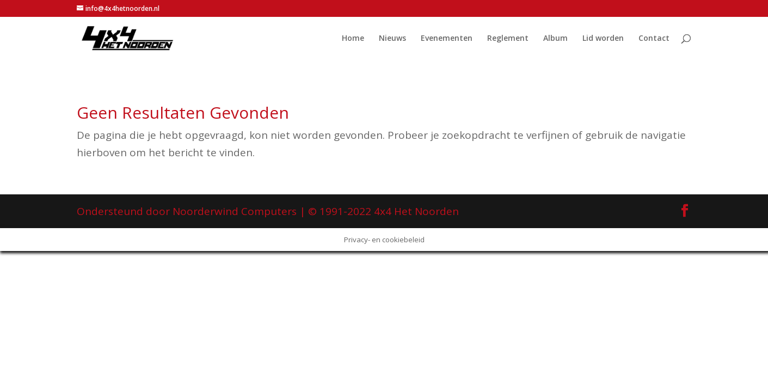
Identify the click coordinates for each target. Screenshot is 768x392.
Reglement (508, 38)
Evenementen (446, 38)
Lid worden (603, 38)
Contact (653, 38)
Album (555, 38)
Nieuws (392, 38)
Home (353, 38)
